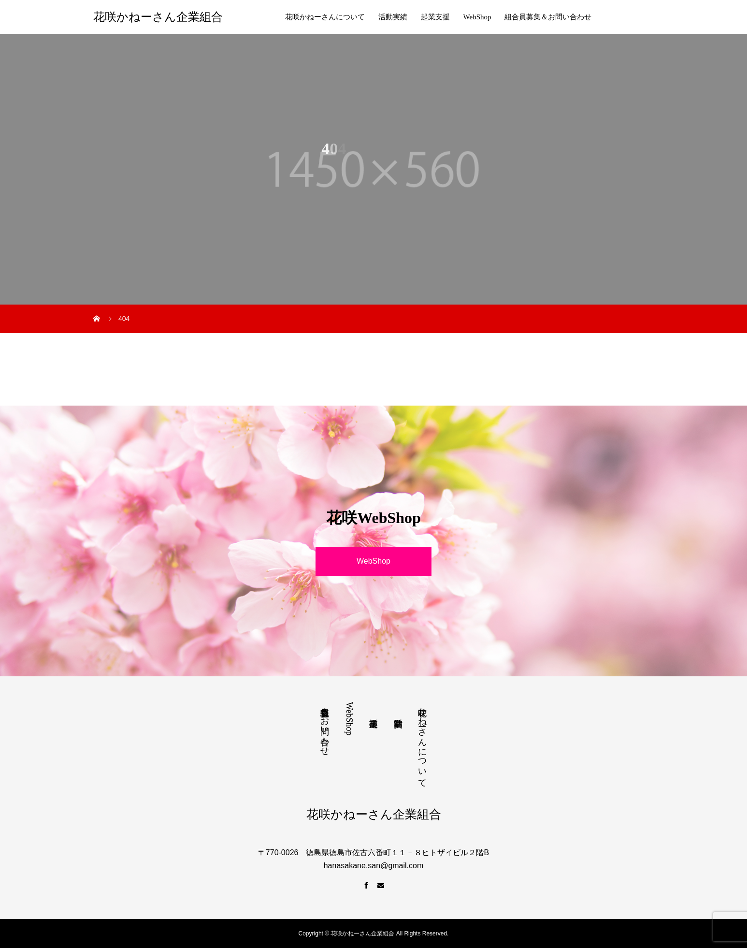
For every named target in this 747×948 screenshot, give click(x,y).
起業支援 (435, 17)
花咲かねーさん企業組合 (158, 17)
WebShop (477, 17)
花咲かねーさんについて (325, 17)
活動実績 (392, 17)
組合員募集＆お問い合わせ (547, 17)
